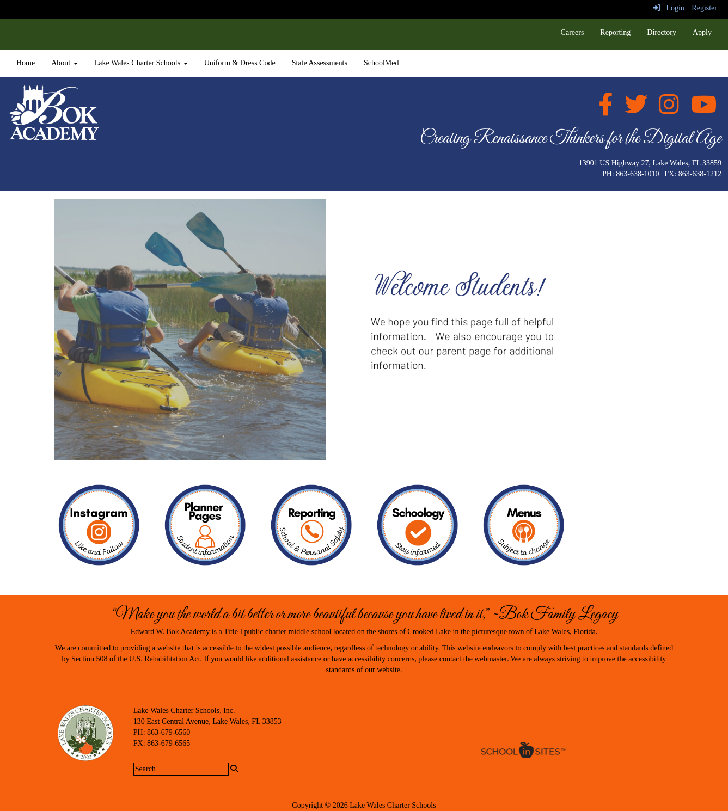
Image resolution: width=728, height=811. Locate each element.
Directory (661, 32)
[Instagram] (669, 110)
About (64, 63)
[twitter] (636, 110)
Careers (572, 32)
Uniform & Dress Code (240, 63)
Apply (702, 32)
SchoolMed (381, 63)
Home (25, 63)
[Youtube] (703, 110)
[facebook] (605, 110)
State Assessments (319, 63)
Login (668, 8)
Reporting (615, 32)
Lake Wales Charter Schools (141, 63)
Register (704, 8)
